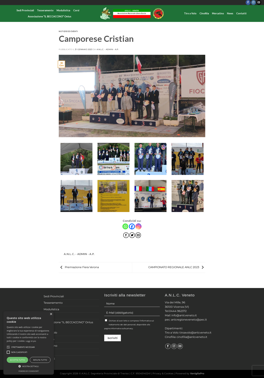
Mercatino (218, 13)
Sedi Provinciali (25, 10)
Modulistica (63, 10)
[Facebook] (132, 226)
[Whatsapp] (125, 226)
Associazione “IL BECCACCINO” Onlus (49, 16)
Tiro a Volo (190, 13)
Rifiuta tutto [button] (40, 360)
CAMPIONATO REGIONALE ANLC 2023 (176, 267)
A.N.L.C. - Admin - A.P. (108, 49)
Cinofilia (204, 13)
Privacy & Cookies (163, 373)
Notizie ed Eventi (68, 31)
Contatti (241, 13)
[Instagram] (138, 226)
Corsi (76, 10)
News (230, 13)
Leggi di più (31, 341)
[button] (29, 366)
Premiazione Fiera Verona (79, 267)
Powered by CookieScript (29, 371)
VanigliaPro (197, 373)
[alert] (28, 343)
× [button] (51, 314)
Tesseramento (45, 10)
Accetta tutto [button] (17, 360)
